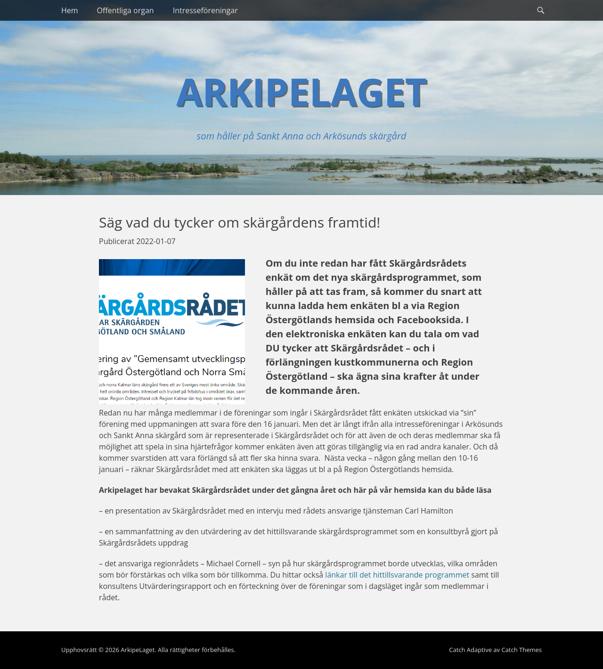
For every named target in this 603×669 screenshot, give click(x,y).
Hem (69, 10)
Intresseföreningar (205, 10)
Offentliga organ (125, 10)
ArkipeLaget (301, 91)
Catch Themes (521, 649)
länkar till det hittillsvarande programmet (397, 575)
